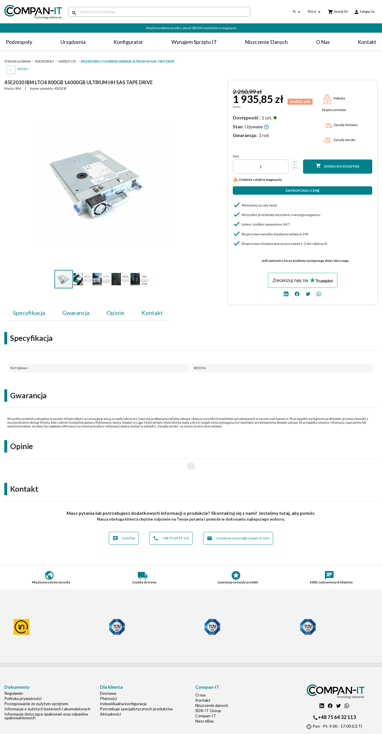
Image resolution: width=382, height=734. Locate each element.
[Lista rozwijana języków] (297, 12)
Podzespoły (19, 42)
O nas (323, 42)
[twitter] (308, 293)
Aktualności (110, 695)
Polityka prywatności (22, 679)
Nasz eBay (204, 702)
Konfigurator (128, 42)
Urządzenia (73, 42)
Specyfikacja (29, 312)
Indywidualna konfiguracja (123, 685)
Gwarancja (75, 312)
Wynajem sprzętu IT (194, 42)
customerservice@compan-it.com (238, 520)
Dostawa (108, 674)
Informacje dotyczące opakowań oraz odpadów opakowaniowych (46, 697)
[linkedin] (286, 293)
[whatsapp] (319, 293)
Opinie (115, 312)
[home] (31, 12)
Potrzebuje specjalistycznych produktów (136, 690)
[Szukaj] (159, 12)
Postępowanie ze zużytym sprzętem (36, 685)
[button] (183, 101)
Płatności (108, 679)
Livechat (124, 520)
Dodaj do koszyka (338, 166)
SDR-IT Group (208, 692)
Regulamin (13, 674)
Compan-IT (205, 697)
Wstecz (23, 69)
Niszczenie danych (266, 42)
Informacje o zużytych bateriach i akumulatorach (47, 690)
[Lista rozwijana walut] (315, 12)
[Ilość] (261, 166)
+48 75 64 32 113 (171, 520)
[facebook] (297, 293)
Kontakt (367, 42)
